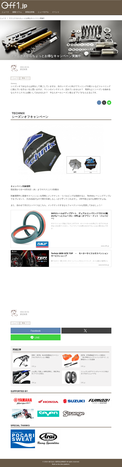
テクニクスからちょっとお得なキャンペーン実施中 (46, 56)
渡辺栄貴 (23, 69)
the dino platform (64, 464)
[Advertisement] (32, 286)
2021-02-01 (24, 67)
